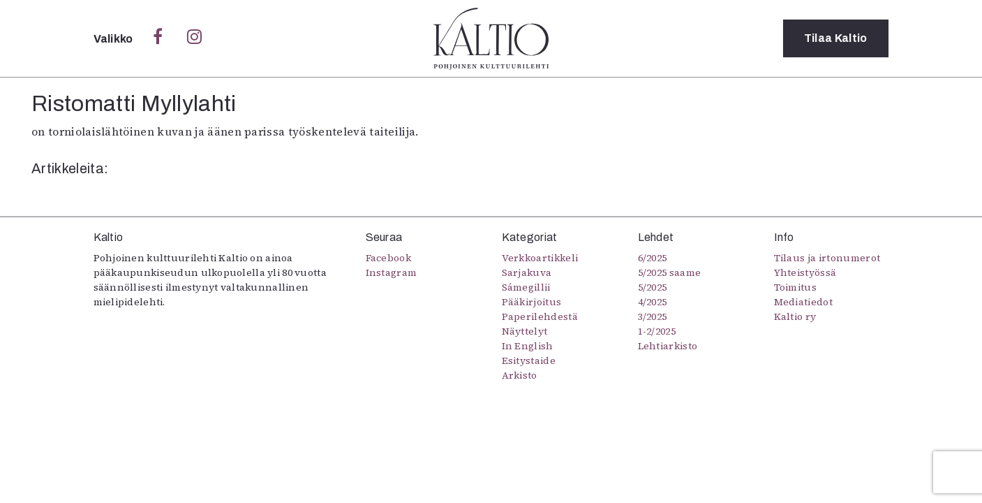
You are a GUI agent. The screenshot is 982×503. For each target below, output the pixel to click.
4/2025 (652, 302)
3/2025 (652, 316)
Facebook (389, 258)
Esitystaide (529, 360)
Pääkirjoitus (532, 302)
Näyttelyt (525, 331)
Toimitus (795, 287)
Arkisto (519, 375)
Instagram (391, 272)
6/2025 (652, 258)
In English (527, 346)
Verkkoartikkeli (540, 258)
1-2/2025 (657, 331)
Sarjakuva (527, 272)
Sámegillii (526, 287)
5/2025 (652, 287)
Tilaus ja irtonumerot (827, 258)
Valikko (115, 39)
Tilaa (836, 38)
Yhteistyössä (805, 272)
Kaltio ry (795, 316)
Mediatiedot (803, 302)
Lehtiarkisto (668, 346)
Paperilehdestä (540, 316)
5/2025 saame (669, 272)
